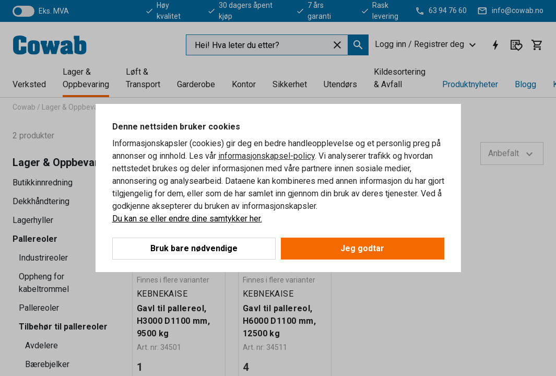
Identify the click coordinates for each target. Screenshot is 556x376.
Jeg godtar (362, 248)
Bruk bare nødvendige (194, 248)
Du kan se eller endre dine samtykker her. (187, 219)
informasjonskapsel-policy (266, 156)
